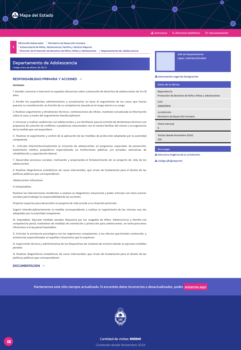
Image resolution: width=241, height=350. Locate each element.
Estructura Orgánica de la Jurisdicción (177, 154)
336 (160, 139)
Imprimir (176, 161)
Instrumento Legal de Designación (176, 77)
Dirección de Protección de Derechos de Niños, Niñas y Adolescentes (58, 51)
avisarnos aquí (195, 286)
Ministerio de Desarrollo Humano (66, 43)
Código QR (162, 161)
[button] (80, 79)
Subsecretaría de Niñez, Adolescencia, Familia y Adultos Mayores (56, 47)
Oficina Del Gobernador (31, 43)
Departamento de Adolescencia (120, 51)
